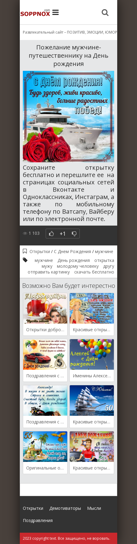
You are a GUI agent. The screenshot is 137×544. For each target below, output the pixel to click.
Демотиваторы (65, 508)
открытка (104, 260)
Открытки (40, 251)
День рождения (74, 260)
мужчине (104, 251)
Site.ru (35, 12)
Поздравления (38, 520)
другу (108, 266)
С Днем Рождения (72, 251)
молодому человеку (78, 266)
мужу (47, 266)
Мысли (94, 508)
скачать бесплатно (94, 272)
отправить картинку (49, 272)
